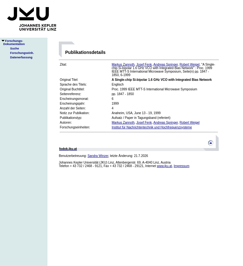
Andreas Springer (165, 64)
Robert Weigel (190, 64)
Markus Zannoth (123, 64)
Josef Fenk (144, 64)
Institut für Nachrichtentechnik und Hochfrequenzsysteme (152, 127)
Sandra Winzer (98, 156)
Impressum (181, 166)
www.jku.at (164, 166)
